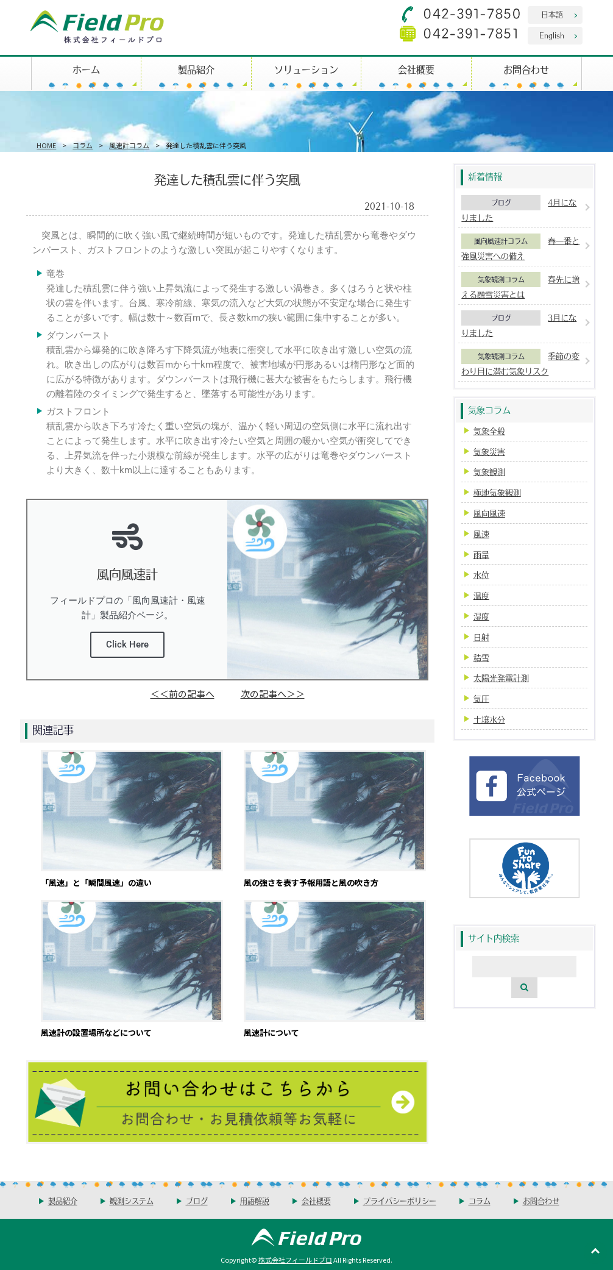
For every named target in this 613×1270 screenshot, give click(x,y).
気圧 (481, 698)
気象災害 (489, 451)
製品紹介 (196, 69)
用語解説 (254, 1200)
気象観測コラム (501, 279)
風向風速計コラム (501, 241)
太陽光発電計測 (501, 677)
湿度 (481, 616)
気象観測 (489, 471)
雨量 (481, 554)
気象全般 (489, 431)
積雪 (481, 657)
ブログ (501, 202)
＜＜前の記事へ (182, 693)
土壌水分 (489, 719)
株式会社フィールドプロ (295, 1260)
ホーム (86, 69)
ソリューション (306, 69)
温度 (481, 595)
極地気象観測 (497, 492)
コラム (83, 145)
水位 (481, 574)
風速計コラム (129, 145)
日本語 (552, 14)
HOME (46, 145)
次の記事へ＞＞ (273, 693)
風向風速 (489, 513)
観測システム (132, 1200)
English (551, 35)
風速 (481, 534)
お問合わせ (526, 69)
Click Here (127, 644)
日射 (481, 637)
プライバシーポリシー (399, 1200)
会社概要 (416, 69)
